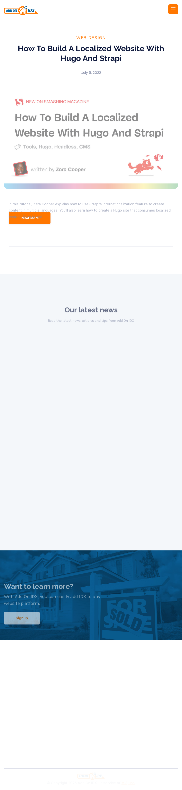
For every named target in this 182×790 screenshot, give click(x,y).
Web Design (91, 37)
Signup (22, 621)
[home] (45, 10)
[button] (173, 9)
